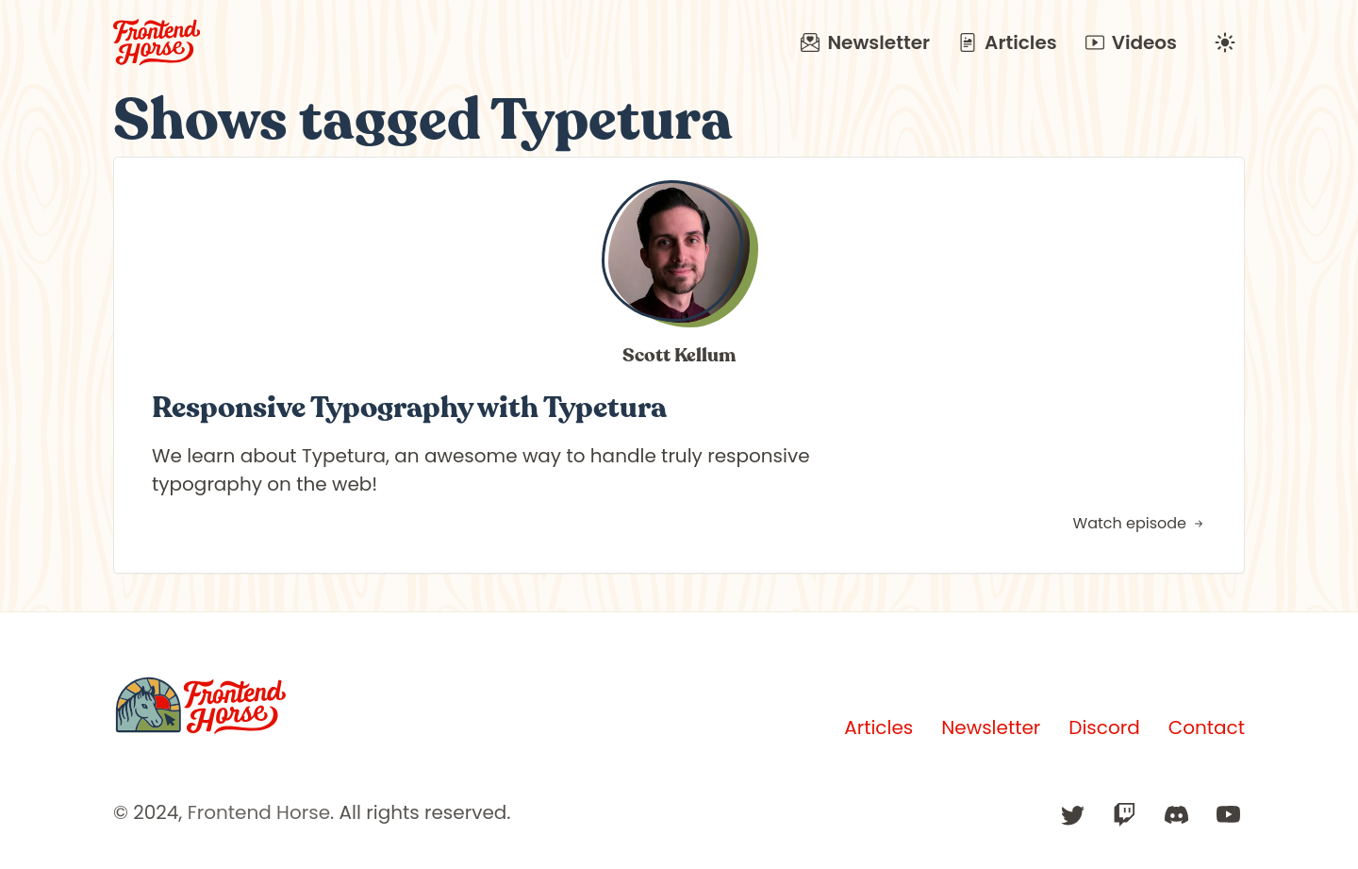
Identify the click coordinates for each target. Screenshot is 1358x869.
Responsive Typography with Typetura (409, 407)
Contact (1206, 727)
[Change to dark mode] (1225, 42)
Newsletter (865, 42)
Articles (1007, 42)
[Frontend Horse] (200, 705)
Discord (1103, 727)
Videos (1131, 42)
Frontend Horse (259, 812)
